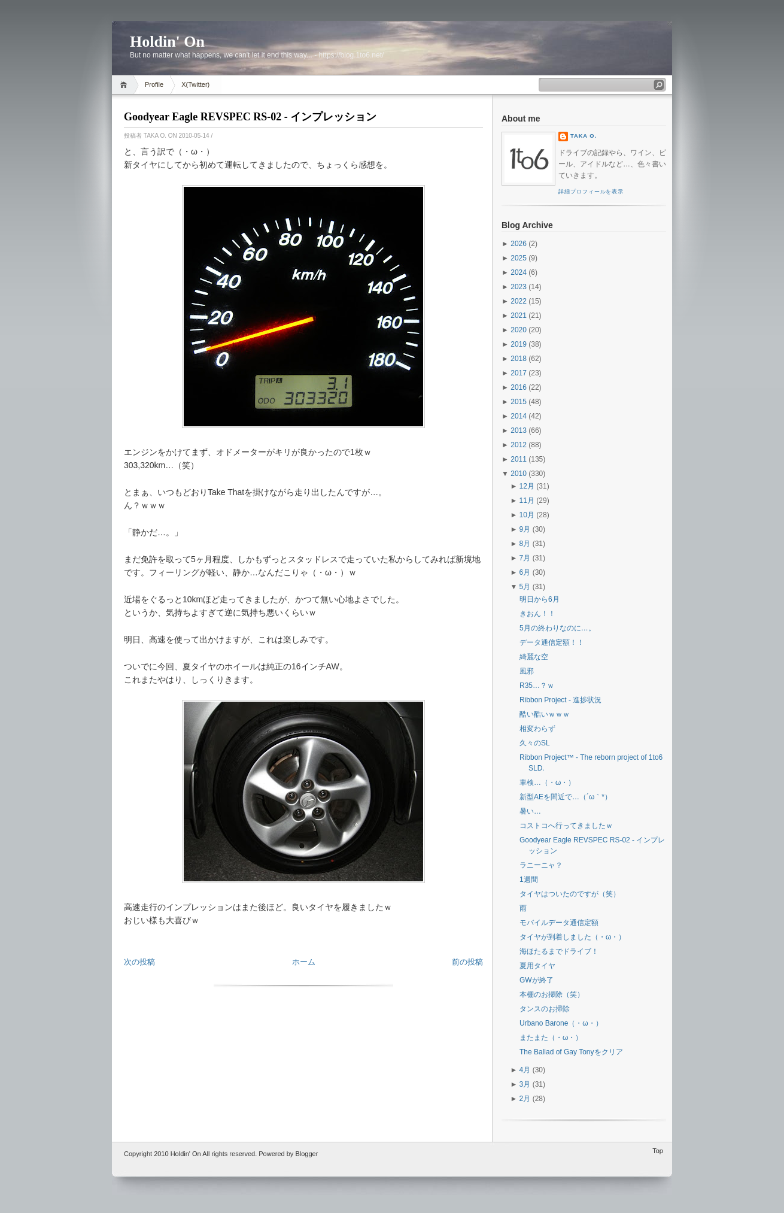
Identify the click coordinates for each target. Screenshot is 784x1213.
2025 (518, 258)
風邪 (526, 671)
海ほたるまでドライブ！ (558, 951)
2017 (518, 373)
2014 (518, 416)
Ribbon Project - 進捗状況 (560, 700)
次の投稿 (139, 961)
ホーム (303, 961)
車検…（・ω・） (547, 782)
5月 (525, 587)
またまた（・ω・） (550, 1037)
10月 (526, 515)
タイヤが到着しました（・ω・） (572, 937)
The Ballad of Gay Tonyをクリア (571, 1052)
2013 (518, 430)
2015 (518, 402)
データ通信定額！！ (551, 642)
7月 (525, 558)
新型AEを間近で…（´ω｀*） (565, 797)
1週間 (528, 879)
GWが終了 (536, 980)
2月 (525, 1098)
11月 (526, 500)
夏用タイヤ (537, 966)
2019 (518, 344)
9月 (525, 529)
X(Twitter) (195, 84)
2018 (518, 358)
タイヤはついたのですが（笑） (569, 894)
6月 (525, 572)
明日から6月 (539, 599)
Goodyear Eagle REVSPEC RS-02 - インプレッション (250, 117)
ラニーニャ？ (541, 865)
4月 (525, 1070)
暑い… (530, 811)
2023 (518, 287)
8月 (525, 543)
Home (125, 84)
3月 (525, 1084)
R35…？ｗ (536, 685)
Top (657, 1150)
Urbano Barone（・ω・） (561, 1023)
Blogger (306, 1153)
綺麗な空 (533, 657)
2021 (518, 315)
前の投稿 (467, 961)
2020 (518, 330)
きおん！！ (537, 613)
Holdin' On (167, 41)
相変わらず (537, 728)
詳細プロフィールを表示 (591, 192)
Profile (154, 84)
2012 (518, 445)
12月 (526, 486)
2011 (518, 459)
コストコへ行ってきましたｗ (566, 825)
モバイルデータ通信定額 (558, 922)
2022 (518, 301)
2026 (518, 243)
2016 (518, 387)
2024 (518, 272)
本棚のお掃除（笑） (551, 994)
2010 (518, 473)
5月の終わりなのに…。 (557, 628)
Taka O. (583, 136)
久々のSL (534, 743)
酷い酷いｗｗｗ (544, 714)
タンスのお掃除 (544, 1009)
